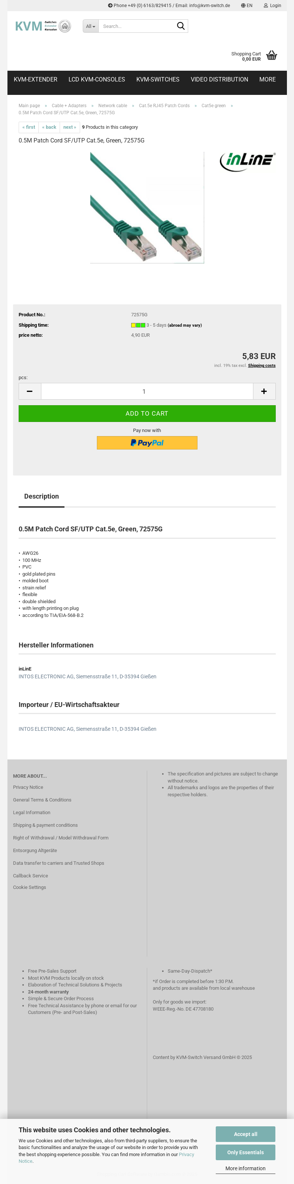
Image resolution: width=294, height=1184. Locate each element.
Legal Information (31, 812)
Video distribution (219, 79)
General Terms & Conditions (42, 800)
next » (69, 127)
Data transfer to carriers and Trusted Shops (58, 863)
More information (245, 1168)
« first (28, 127)
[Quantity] (147, 391)
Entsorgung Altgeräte (35, 850)
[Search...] (90, 26)
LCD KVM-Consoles (97, 79)
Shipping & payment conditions (45, 825)
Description (41, 496)
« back (49, 127)
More (267, 79)
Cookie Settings (29, 887)
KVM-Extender (35, 79)
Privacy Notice (28, 787)
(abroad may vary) (185, 325)
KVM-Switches (158, 79)
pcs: (23, 377)
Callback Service (30, 876)
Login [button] (272, 5)
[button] (246, 5)
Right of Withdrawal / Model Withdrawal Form (60, 838)
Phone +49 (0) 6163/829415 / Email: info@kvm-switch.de (169, 5)
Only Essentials (245, 1152)
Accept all (245, 1134)
